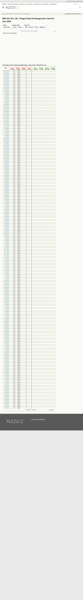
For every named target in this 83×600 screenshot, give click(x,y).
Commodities (37, 4)
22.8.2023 (6, 221)
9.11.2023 (6, 126)
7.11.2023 (6, 130)
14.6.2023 (6, 301)
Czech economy (29, 4)
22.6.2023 (6, 291)
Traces (14, 27)
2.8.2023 (7, 245)
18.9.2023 (6, 189)
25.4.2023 (6, 358)
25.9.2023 (6, 180)
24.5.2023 (6, 326)
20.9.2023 (6, 186)
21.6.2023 (6, 292)
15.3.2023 (6, 404)
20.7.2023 (6, 260)
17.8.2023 (6, 226)
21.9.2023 (6, 184)
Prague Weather (53, 4)
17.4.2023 (6, 369)
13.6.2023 (6, 303)
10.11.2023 (6, 125)
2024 (29, 31)
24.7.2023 (6, 257)
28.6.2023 (6, 284)
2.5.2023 (7, 352)
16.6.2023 (6, 297)
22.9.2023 (6, 182)
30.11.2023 (6, 103)
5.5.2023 (7, 347)
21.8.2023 (6, 223)
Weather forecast (79, 1)
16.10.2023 (6, 157)
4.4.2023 (7, 380)
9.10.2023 (6, 165)
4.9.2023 (7, 206)
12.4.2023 (6, 374)
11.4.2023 (6, 375)
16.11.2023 (6, 118)
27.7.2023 (6, 252)
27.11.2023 (6, 108)
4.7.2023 (7, 277)
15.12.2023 (6, 84)
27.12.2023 (6, 74)
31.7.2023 (6, 248)
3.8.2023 (7, 243)
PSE (26, 27)
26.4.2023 (6, 357)
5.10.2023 (6, 169)
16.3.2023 (6, 402)
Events (31, 27)
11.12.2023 (6, 91)
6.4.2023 (7, 377)
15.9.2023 (6, 191)
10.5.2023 (6, 343)
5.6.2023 (7, 313)
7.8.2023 (7, 240)
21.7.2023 (6, 258)
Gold (41, 4)
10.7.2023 (6, 274)
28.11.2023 (6, 106)
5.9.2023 (7, 204)
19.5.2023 (6, 331)
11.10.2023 (6, 162)
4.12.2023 (6, 99)
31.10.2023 (6, 138)
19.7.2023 (6, 262)
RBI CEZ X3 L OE (23, 13)
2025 (32, 31)
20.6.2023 (6, 294)
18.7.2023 (6, 264)
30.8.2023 (6, 211)
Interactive (35, 31)
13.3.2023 (6, 408)
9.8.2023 (7, 236)
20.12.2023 (6, 79)
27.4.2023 (6, 355)
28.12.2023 (6, 72)
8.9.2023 (7, 199)
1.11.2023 (6, 136)
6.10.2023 (6, 167)
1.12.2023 (6, 101)
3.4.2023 (7, 382)
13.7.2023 (6, 269)
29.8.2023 (6, 213)
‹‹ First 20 (33, 409)
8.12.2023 (6, 92)
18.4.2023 (6, 367)
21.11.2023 (6, 114)
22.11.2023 (6, 113)
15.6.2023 (6, 299)
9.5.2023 (7, 345)
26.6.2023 (6, 287)
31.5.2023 (6, 318)
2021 (22, 31)
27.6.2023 (6, 286)
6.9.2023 (7, 203)
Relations (42, 27)
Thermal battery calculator (38, 419)
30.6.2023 (6, 281)
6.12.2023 (6, 96)
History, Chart (16, 25)
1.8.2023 (7, 247)
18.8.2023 (6, 225)
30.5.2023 (6, 319)
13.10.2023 (6, 158)
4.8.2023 (7, 242)
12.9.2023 (6, 196)
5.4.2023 (7, 379)
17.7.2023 (6, 265)
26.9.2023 (6, 179)
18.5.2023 (6, 333)
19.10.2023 (6, 152)
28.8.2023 (6, 214)
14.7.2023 (6, 267)
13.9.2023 (6, 194)
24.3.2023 (6, 392)
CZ (74, 4)
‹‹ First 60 (28, 409)
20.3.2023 (6, 399)
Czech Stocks (16, 13)
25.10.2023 (6, 145)
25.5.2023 (6, 325)
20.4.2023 (6, 363)
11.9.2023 (6, 197)
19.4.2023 (6, 365)
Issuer (36, 27)
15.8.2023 (6, 230)
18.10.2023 (6, 153)
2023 (27, 31)
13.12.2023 (6, 87)
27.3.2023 (6, 391)
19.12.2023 (6, 81)
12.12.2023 (6, 89)
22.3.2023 (6, 396)
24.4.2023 (6, 360)
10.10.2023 (6, 164)
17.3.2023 (6, 401)
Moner (68, 1)
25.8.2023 (6, 216)
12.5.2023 (6, 340)
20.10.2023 (6, 150)
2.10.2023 (6, 174)
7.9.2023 (7, 201)
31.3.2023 (6, 384)
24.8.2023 (6, 218)
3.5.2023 (7, 350)
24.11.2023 (6, 109)
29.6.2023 (6, 282)
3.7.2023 (7, 279)
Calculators (46, 4)
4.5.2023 (7, 348)
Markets (8, 13)
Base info (27, 25)
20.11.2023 (6, 116)
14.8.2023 (6, 231)
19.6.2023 (6, 296)
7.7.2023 (7, 275)
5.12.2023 (6, 98)
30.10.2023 (6, 140)
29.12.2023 (6, 70)
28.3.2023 (6, 389)
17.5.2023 (6, 335)
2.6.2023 (7, 314)
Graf (29, 13)
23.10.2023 (6, 148)
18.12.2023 (6, 82)
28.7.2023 (6, 250)
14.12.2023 (6, 86)
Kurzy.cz (4, 13)
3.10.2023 (6, 172)
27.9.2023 (6, 177)
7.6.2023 (7, 309)
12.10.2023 (6, 160)
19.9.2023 (6, 187)
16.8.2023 (6, 228)
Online (4, 25)
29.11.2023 (6, 104)
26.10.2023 (6, 143)
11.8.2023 (6, 233)
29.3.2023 (6, 387)
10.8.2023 (6, 235)
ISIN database (73, 1)
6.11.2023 (6, 131)
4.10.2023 (6, 170)
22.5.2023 (6, 330)
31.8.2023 (6, 209)
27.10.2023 (6, 142)
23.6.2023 (6, 289)
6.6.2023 (7, 311)
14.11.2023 (6, 121)
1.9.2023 (7, 208)
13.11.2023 (6, 123)
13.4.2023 (6, 372)
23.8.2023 (6, 219)
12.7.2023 (6, 270)
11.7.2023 (6, 272)
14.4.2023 (6, 370)
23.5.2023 (6, 328)
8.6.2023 (7, 308)
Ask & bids (6, 27)
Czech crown (22, 4)
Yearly (20, 27)
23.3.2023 (6, 394)
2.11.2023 (6, 135)
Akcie (12, 13)
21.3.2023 (6, 397)
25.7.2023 (6, 255)
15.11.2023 (6, 120)
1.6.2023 (7, 316)
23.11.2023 (6, 111)
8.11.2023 (6, 128)
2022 (24, 31)
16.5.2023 (6, 336)
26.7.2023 (6, 253)
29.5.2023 (6, 321)
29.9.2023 (6, 175)
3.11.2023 (6, 133)
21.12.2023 (6, 77)
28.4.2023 (6, 353)
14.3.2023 (6, 406)
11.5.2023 (6, 341)
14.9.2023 (6, 192)
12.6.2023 (6, 304)
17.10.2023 (6, 155)
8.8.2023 (7, 238)
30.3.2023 (6, 386)
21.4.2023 (6, 362)
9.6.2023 (7, 306)
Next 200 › (51, 409)
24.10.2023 (6, 147)
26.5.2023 (6, 323)
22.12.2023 (6, 75)
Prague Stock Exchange (12, 4)
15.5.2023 (6, 338)
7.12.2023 (6, 94)
